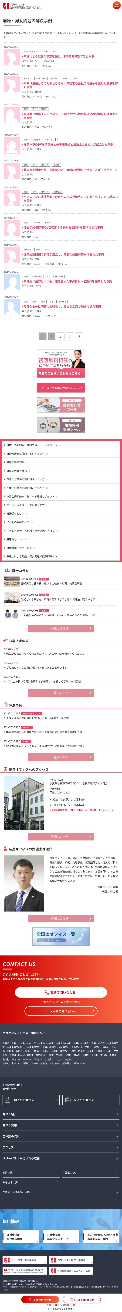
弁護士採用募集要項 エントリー (59, 1237)
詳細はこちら (60, 836)
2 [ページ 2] (60, 336)
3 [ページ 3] (70, 336)
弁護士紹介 (10, 1114)
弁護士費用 (10, 1125)
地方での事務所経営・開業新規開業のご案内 (103, 1237)
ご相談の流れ (11, 1136)
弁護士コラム (70, 1172)
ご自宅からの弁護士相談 (16, 1192)
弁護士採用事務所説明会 (14, 1237)
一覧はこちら (60, 628)
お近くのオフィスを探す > (61, 1309)
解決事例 (8, 1172)
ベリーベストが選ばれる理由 (21, 1158)
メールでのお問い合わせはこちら (61, 387)
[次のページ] (79, 336)
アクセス (8, 1147)
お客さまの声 (10, 1182)
